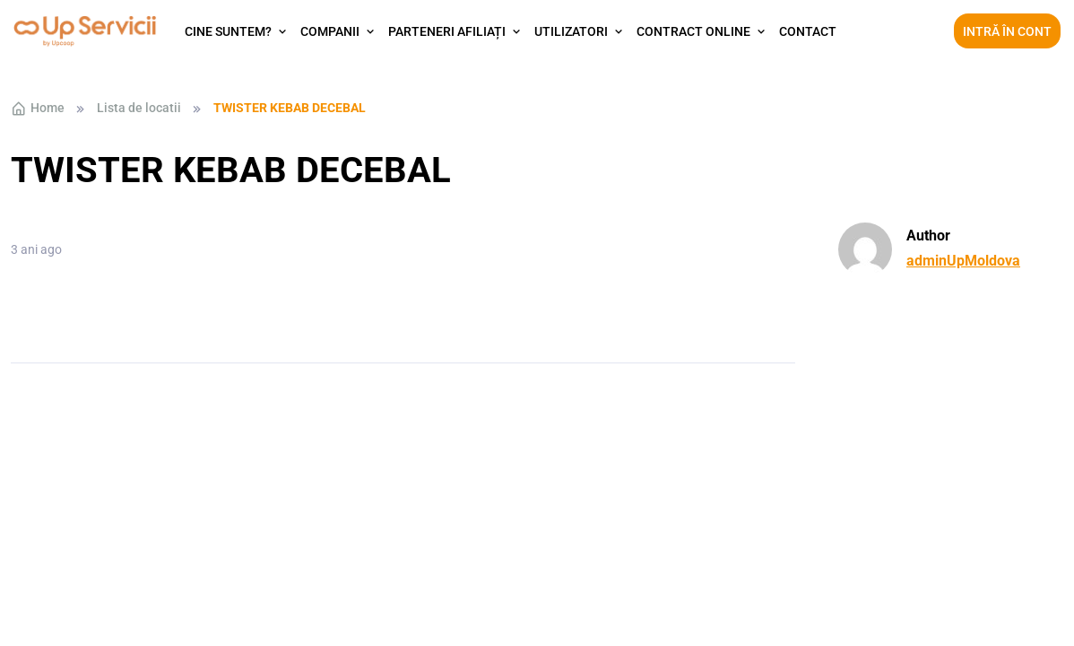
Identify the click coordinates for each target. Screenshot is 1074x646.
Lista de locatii (139, 107)
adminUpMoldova (963, 260)
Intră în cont (1007, 31)
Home (38, 108)
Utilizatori (571, 31)
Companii (329, 31)
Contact (807, 31)
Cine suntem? (228, 31)
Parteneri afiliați (447, 31)
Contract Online (693, 31)
